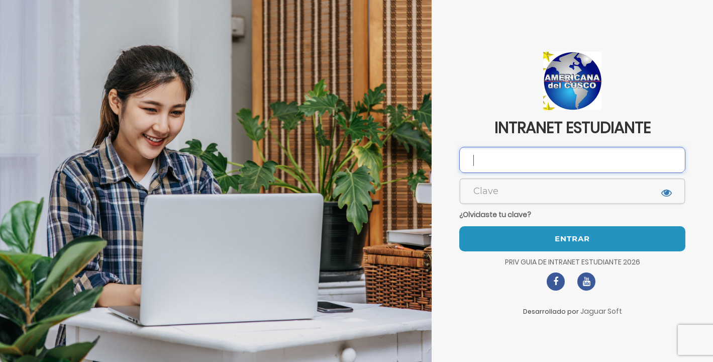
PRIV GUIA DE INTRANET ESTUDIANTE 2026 (572, 262)
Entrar (572, 238)
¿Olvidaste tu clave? (495, 215)
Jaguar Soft (601, 311)
